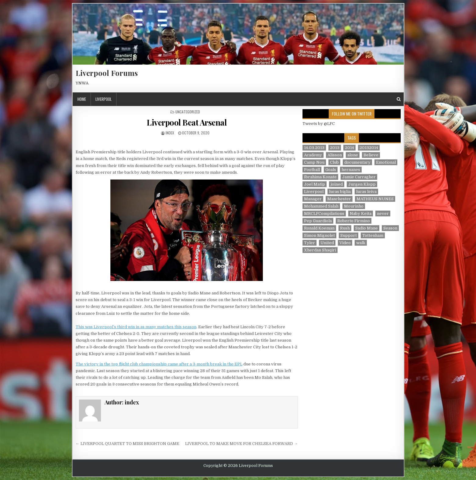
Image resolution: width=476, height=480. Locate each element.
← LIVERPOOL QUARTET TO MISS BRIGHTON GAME (127, 443)
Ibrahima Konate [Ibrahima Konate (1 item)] (320, 177)
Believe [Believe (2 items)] (370, 155)
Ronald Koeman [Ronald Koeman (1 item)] (319, 228)
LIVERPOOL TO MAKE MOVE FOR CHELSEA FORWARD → (241, 443)
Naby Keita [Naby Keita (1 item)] (360, 213)
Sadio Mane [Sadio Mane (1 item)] (366, 228)
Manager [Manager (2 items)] (313, 199)
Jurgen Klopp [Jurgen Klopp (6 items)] (362, 184)
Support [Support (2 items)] (348, 235)
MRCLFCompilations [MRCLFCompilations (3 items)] (324, 213)
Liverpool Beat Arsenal (187, 122)
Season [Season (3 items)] (390, 228)
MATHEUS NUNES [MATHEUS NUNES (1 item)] (375, 199)
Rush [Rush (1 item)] (345, 228)
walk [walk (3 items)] (360, 242)
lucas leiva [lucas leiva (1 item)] (366, 191)
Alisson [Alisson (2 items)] (334, 155)
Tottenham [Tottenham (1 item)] (372, 235)
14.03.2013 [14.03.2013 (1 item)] (314, 147)
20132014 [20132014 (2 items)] (369, 147)
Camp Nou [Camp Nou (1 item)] (314, 162)
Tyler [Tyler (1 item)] (309, 242)
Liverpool (103, 99)
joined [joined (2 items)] (337, 184)
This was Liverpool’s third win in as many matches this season (136, 327)
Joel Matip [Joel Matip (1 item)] (314, 184)
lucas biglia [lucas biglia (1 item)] (340, 191)
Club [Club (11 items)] (334, 162)
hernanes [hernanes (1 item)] (351, 169)
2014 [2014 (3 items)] (349, 147)
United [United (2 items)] (327, 242)
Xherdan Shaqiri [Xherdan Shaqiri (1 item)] (320, 250)
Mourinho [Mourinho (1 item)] (353, 206)
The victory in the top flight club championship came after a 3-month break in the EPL (159, 364)
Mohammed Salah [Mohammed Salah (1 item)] (321, 206)
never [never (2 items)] (383, 213)
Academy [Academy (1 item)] (313, 155)
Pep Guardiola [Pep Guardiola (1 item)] (318, 221)
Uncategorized (187, 111)
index (170, 132)
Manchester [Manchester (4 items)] (339, 199)
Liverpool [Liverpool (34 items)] (314, 191)
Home (81, 99)
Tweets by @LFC (318, 123)
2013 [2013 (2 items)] (334, 147)
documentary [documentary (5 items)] (357, 162)
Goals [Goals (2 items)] (330, 169)
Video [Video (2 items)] (345, 242)
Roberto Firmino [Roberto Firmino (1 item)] (353, 221)
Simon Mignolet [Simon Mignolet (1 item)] (319, 235)
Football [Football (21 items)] (312, 169)
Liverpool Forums (107, 73)
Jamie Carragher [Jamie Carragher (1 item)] (359, 177)
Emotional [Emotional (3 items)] (386, 162)
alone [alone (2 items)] (352, 155)
